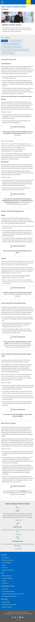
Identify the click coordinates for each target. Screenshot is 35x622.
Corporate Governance (8, 560)
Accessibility (9, 613)
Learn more (18, 520)
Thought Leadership (7, 578)
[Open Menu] (33, 2)
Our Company (5, 557)
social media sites (5, 151)
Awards (4, 580)
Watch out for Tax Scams (8, 53)
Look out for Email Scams (15, 40)
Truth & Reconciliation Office (9, 596)
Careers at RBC (6, 602)
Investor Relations (6, 562)
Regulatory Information (8, 570)
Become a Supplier (7, 607)
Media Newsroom (6, 575)
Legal (5, 613)
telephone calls (18, 151)
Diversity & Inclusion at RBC (9, 604)
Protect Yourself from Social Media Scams (11, 47)
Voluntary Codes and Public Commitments (13, 594)
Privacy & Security (17, 613)
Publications (5, 583)
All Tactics (4, 40)
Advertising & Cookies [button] (26, 613)
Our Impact (5, 589)
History (4, 565)
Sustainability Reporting (8, 591)
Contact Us (5, 567)
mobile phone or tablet (7, 149)
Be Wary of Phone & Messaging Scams (11, 43)
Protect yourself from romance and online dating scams (15, 50)
